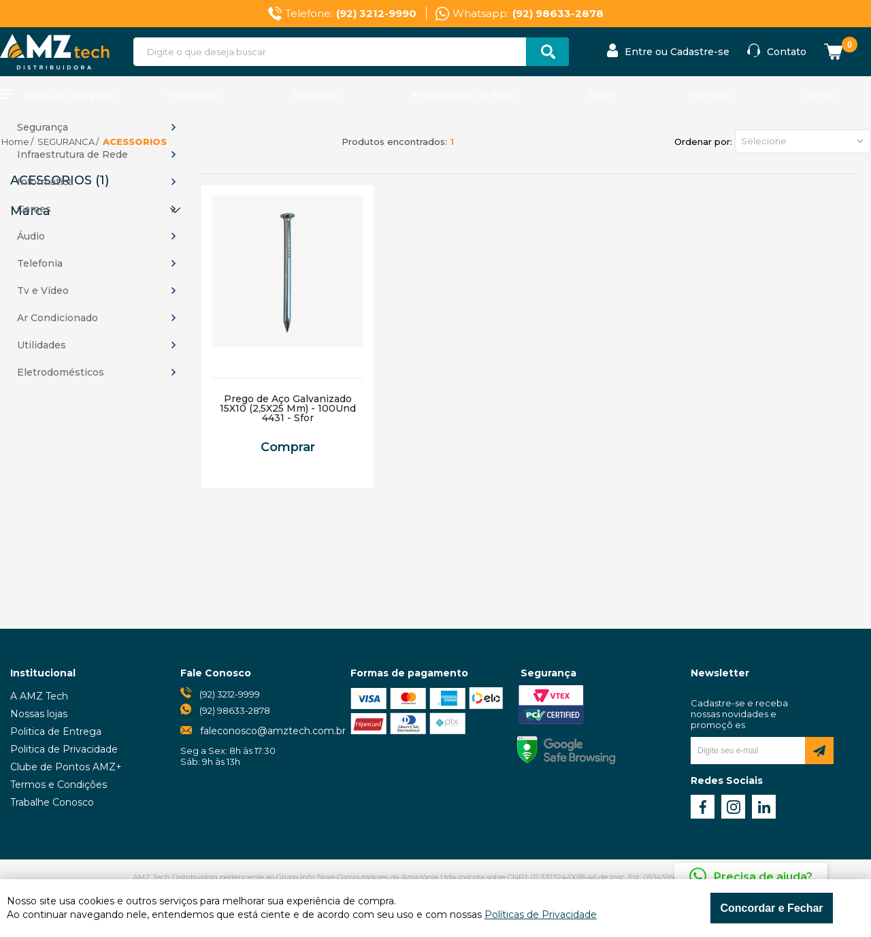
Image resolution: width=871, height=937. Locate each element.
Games (819, 94)
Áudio (601, 94)
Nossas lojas (38, 714)
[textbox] (351, 51)
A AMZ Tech (39, 696)
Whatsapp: (528, 13)
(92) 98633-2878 (234, 710)
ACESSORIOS (135, 141)
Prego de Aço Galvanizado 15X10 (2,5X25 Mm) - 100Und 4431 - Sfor (288, 408)
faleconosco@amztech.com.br (273, 731)
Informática (192, 94)
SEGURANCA (66, 141)
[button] (803, 141)
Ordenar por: (703, 141)
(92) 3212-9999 (229, 694)
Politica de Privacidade (64, 749)
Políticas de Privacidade (540, 914)
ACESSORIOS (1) (59, 180)
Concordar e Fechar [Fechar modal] (771, 908)
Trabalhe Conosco (52, 802)
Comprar (288, 447)
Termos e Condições (58, 784)
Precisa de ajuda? (763, 876)
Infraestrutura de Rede (464, 94)
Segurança (315, 94)
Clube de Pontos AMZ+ (66, 767)
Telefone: (350, 13)
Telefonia (708, 94)
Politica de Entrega (55, 731)
